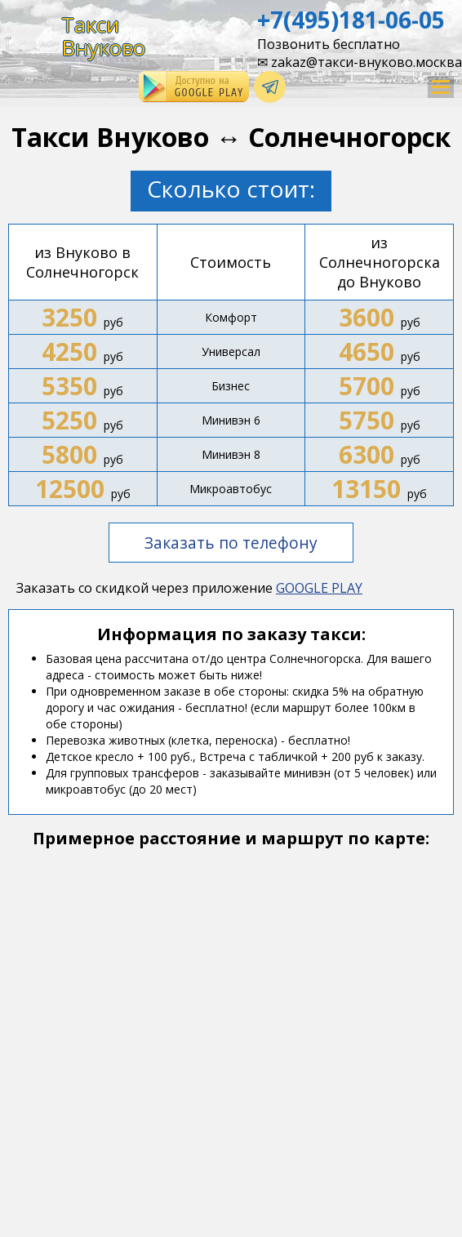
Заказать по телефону (231, 543)
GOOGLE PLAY (319, 588)
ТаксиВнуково (103, 36)
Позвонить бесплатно (328, 44)
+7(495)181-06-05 (351, 19)
